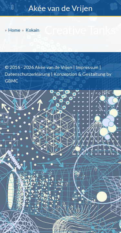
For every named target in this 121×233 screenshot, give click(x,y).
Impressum (87, 67)
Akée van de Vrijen (60, 8)
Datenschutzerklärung (27, 74)
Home (14, 30)
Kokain (32, 30)
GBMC (11, 80)
